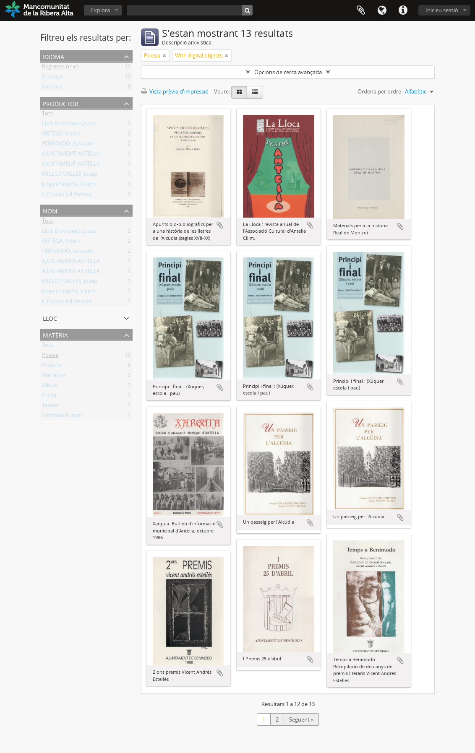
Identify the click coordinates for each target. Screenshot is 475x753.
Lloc (50, 317)
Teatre (50, 406)
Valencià (52, 88)
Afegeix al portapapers (220, 225)
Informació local (62, 417)
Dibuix (50, 386)
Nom (50, 210)
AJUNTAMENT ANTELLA (71, 155)
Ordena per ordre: (380, 91)
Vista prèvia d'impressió (175, 91)
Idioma (381, 10)
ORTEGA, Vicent (61, 135)
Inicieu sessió (441, 10)
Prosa (49, 396)
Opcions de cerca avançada (288, 72)
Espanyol (53, 78)
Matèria (55, 334)
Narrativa (53, 376)
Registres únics (60, 68)
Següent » (301, 719)
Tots (47, 115)
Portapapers (360, 10)
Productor (60, 103)
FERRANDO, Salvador (68, 145)
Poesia (50, 356)
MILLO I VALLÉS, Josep (69, 175)
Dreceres (402, 10)
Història (52, 366)
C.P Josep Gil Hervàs (66, 195)
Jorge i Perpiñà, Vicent (69, 185)
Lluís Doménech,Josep (69, 125)
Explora (100, 10)
